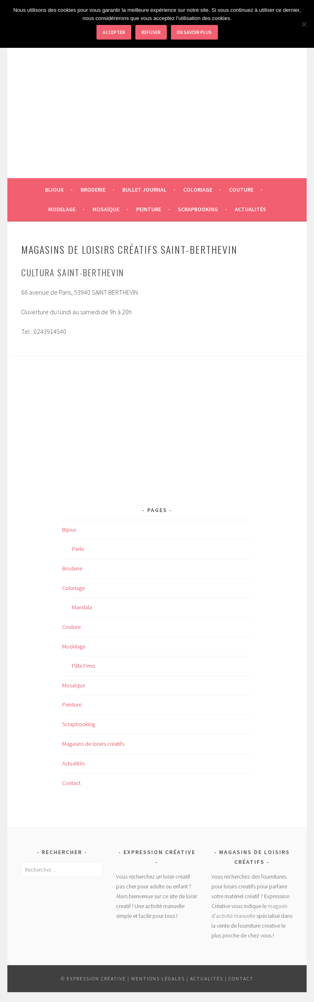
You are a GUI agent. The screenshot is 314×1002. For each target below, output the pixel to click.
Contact (71, 783)
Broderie (93, 189)
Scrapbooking (198, 209)
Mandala (82, 607)
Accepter (114, 32)
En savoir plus (194, 32)
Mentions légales (158, 978)
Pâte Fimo (83, 665)
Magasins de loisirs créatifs (93, 743)
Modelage (62, 209)
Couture (241, 189)
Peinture (148, 209)
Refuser (151, 32)
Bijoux (54, 189)
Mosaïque (105, 209)
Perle (78, 548)
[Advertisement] (157, 121)
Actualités (250, 209)
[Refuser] (304, 24)
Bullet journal (144, 189)
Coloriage (197, 189)
